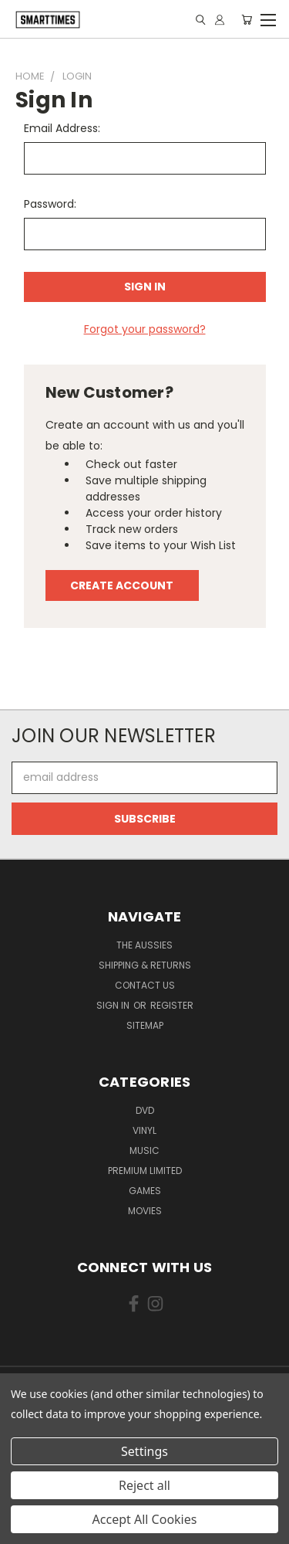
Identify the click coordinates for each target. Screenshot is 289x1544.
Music (144, 1150)
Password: (50, 204)
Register (171, 1005)
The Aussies (144, 945)
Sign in (114, 1005)
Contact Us (145, 985)
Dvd (145, 1110)
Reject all (144, 1485)
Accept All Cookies (144, 1519)
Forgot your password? (145, 329)
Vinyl (144, 1130)
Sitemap (144, 1025)
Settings (144, 1451)
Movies (145, 1210)
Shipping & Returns (145, 965)
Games (145, 1190)
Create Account (121, 585)
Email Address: (62, 128)
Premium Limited (145, 1170)
